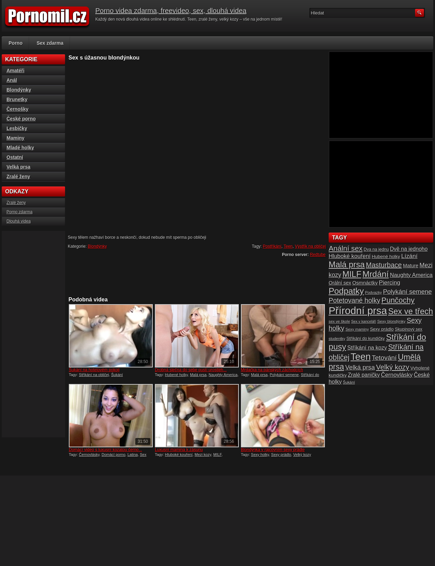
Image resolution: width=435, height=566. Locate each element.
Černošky (18, 109)
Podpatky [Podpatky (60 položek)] (346, 291)
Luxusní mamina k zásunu (179, 449)
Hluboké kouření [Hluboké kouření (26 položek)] (350, 256)
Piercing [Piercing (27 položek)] (389, 282)
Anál (12, 80)
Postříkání (272, 246)
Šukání (117, 375)
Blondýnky (97, 246)
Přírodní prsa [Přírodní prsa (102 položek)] (358, 310)
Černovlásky (89, 454)
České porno (21, 118)
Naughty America (223, 375)
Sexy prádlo (281, 454)
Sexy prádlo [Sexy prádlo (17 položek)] (382, 329)
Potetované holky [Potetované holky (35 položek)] (354, 300)
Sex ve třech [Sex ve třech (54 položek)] (410, 311)
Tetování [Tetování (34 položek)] (384, 357)
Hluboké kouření (178, 454)
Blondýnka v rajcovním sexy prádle (273, 449)
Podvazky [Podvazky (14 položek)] (373, 292)
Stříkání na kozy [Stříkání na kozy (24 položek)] (367, 347)
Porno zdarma (19, 212)
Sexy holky (260, 454)
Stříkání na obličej (94, 375)
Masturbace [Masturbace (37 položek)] (384, 265)
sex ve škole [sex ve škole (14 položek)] (339, 321)
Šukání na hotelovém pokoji (94, 369)
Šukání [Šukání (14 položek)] (349, 382)
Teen (288, 246)
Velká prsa (18, 167)
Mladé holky (20, 147)
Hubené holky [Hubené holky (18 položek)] (386, 256)
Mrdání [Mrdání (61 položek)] (375, 274)
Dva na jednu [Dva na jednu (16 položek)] (376, 249)
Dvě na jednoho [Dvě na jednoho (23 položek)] (409, 249)
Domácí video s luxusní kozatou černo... (105, 449)
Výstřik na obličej (310, 246)
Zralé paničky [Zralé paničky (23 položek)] (364, 375)
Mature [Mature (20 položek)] (410, 265)
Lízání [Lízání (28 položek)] (409, 256)
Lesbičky (17, 128)
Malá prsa (198, 375)
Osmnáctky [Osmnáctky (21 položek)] (365, 283)
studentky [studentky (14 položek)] (337, 339)
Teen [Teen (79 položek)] (361, 357)
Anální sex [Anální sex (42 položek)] (345, 248)
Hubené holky (176, 375)
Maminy (15, 138)
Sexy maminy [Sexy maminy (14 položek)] (357, 329)
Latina (132, 454)
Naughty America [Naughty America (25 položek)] (411, 275)
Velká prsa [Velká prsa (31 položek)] (360, 367)
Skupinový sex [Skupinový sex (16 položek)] (408, 329)
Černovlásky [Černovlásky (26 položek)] (397, 375)
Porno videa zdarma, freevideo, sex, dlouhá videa (170, 10)
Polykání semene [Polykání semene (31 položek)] (407, 291)
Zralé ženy (18, 176)
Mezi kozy (203, 454)
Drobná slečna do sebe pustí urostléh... (191, 369)
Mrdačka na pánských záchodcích (272, 369)
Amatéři (15, 70)
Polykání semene (284, 375)
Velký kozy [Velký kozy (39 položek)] (392, 367)
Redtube (318, 254)
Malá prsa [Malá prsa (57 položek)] (347, 264)
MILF (217, 454)
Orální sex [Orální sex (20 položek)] (340, 283)
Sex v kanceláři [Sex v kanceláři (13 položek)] (363, 321)
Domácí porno (113, 454)
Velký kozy (302, 454)
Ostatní (15, 157)
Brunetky (17, 99)
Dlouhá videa (19, 221)
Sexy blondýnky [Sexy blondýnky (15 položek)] (391, 321)
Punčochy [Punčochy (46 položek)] (397, 300)
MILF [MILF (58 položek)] (351, 274)
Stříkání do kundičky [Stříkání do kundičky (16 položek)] (366, 338)
